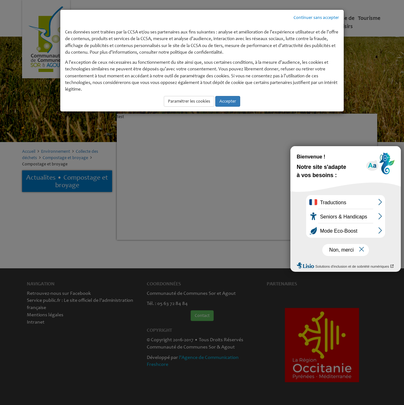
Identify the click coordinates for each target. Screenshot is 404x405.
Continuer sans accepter (316, 17)
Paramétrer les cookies (189, 101)
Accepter (227, 101)
